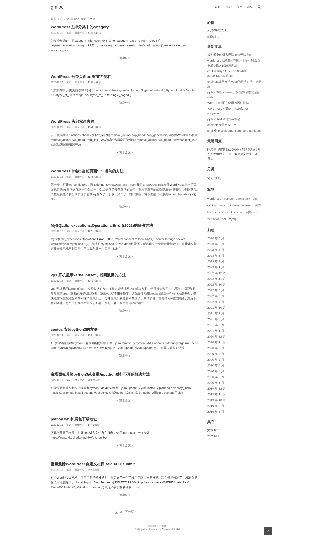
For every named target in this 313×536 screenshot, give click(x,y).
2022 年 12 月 (216, 273)
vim (255, 198)
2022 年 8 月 (215, 290)
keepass (236, 212)
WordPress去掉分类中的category (80, 27)
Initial (177, 529)
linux (222, 205)
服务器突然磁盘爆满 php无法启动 (229, 54)
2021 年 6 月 (215, 319)
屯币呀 (162, 525)
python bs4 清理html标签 (223, 119)
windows (234, 205)
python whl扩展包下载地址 (74, 419)
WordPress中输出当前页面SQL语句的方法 (87, 171)
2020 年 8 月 (215, 348)
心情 (250, 7)
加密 (240, 7)
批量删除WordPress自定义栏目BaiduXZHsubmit (93, 464)
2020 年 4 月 (215, 365)
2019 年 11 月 (216, 394)
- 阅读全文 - (125, 58)
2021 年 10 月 (216, 307)
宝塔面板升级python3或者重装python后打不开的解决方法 (100, 374)
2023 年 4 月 (215, 249)
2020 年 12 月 (216, 336)
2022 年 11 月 (216, 278)
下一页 (129, 511)
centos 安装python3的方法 (74, 329)
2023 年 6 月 (215, 244)
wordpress (214, 198)
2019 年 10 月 (216, 400)
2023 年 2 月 (215, 261)
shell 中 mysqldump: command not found (234, 130)
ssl (224, 219)
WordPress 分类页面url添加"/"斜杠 (81, 77)
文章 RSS (213, 430)
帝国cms (251, 212)
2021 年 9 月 (215, 313)
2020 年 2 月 (215, 377)
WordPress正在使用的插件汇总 (228, 102)
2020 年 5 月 (215, 359)
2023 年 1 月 (215, 267)
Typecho (166, 529)
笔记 (229, 7)
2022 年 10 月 (216, 284)
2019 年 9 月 (215, 405)
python (228, 198)
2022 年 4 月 (215, 301)
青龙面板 (213, 219)
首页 (218, 7)
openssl (247, 205)
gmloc (57, 7)
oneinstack (243, 198)
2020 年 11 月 (216, 342)
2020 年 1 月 (215, 382)
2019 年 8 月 (215, 411)
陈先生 (211, 149)
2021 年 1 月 (215, 330)
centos (211, 205)
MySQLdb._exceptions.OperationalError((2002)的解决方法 (102, 225)
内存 (258, 205)
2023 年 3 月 (215, 255)
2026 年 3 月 (215, 238)
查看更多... (213, 36)
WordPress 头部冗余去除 (72, 121)
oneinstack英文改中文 (222, 125)
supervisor (221, 212)
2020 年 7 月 (215, 353)
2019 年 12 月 (216, 388)
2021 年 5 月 (215, 325)
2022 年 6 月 (215, 296)
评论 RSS (213, 436)
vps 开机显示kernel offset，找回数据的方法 (88, 275)
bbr (209, 212)
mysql (232, 219)
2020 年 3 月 (215, 371)
